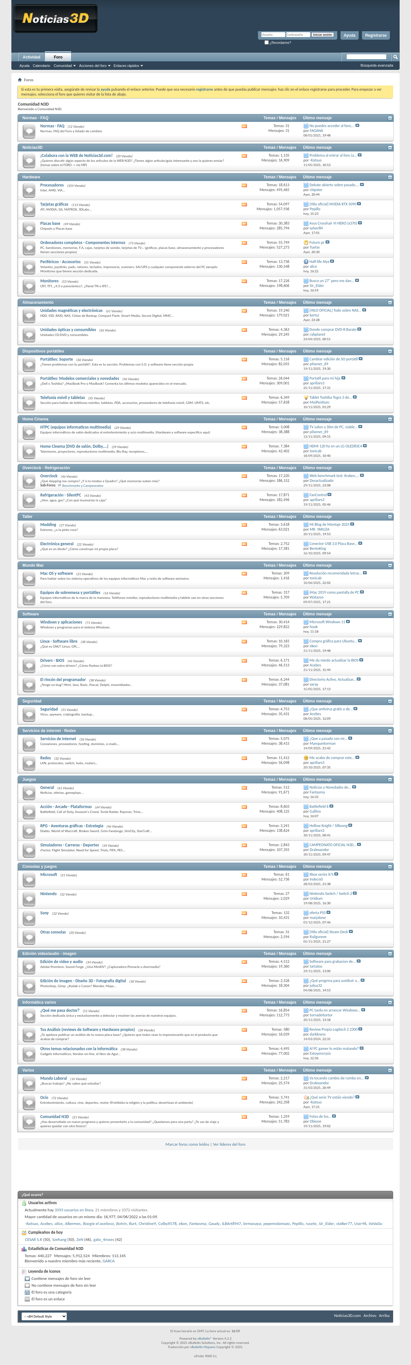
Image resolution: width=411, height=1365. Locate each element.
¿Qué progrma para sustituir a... (335, 980)
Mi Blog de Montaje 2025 (330, 524)
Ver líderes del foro (229, 1144)
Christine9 (147, 1223)
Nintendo (48, 893)
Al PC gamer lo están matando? (334, 1048)
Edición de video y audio (61, 961)
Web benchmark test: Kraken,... (334, 475)
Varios (28, 1070)
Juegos (29, 779)
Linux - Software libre (58, 641)
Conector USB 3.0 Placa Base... (334, 543)
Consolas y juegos (39, 866)
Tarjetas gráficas (54, 204)
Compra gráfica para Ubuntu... (333, 641)
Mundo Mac (33, 565)
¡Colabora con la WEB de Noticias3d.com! (76, 155)
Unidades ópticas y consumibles (68, 329)
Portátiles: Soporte (56, 359)
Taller (27, 516)
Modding (48, 524)
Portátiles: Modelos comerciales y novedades (79, 378)
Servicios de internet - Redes (49, 730)
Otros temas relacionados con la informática (78, 1048)
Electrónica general (56, 543)
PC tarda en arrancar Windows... (335, 1010)
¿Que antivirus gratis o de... (331, 709)
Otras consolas (53, 932)
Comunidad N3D (54, 1116)
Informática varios (39, 1002)
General (47, 787)
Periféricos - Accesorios (60, 261)
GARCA (109, 1260)
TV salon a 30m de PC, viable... (334, 427)
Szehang (59, 1239)
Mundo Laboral (53, 1078)
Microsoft (48, 874)
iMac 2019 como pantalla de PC (334, 592)
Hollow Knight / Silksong (329, 825)
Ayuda (349, 35)
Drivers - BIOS (52, 660)
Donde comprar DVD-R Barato (333, 329)
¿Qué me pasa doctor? (60, 1010)
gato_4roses (104, 1239)
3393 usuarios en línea (74, 1209)
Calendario (41, 66)
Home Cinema (35, 419)
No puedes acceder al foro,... (332, 125)
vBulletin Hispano (203, 1347)
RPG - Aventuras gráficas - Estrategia (71, 825)
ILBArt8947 (231, 1223)
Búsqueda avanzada (377, 65)
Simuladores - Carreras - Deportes (69, 845)
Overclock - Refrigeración (46, 468)
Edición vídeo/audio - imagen (49, 953)
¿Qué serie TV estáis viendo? (332, 1097)
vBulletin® (204, 1338)
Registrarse (376, 35)
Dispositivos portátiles (43, 351)
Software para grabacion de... (333, 961)
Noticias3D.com (347, 1315)
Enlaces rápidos (126, 66)
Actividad (31, 57)
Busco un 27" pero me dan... (332, 280)
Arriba (384, 1315)
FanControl (318, 495)
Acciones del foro (92, 66)
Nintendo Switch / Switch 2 (331, 893)
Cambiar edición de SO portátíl (334, 359)
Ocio (44, 1097)
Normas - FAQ (35, 118)
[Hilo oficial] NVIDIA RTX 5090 (333, 204)
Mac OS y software (56, 573)
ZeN (80, 1239)
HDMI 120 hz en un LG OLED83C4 (336, 446)
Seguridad (32, 701)
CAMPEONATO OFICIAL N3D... (333, 845)
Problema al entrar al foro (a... (333, 155)
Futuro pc (317, 242)
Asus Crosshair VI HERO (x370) (333, 223)
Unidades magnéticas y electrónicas (71, 310)
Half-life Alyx (319, 261)
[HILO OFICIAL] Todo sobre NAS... (336, 310)
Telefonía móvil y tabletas (62, 397)
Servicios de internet (58, 738)
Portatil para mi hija (325, 378)
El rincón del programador (63, 679)
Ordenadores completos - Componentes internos (82, 242)
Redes (45, 757)
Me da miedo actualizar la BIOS (334, 660)
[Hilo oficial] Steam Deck (329, 932)
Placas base (50, 223)
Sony (44, 912)
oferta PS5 (318, 912)
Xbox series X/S (322, 874)
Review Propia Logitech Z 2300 (334, 1029)
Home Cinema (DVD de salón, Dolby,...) (74, 446)
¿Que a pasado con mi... (329, 738)
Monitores (49, 280)
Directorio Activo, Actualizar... (333, 679)
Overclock (49, 475)
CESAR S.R (33, 1239)
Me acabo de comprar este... (332, 757)
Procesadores (52, 185)
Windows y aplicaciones (61, 622)
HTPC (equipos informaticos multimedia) (75, 427)
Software (30, 614)
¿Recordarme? (277, 43)
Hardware (31, 177)
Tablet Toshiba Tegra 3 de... (331, 397)
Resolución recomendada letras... (336, 573)
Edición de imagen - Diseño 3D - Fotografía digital (83, 980)
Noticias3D (32, 147)
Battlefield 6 (319, 806)
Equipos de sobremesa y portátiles (70, 592)
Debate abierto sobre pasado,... (334, 185)
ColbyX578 (167, 1223)
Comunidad (63, 66)
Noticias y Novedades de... (330, 787)
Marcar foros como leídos (187, 1144)
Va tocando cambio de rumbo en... (337, 1078)
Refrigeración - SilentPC (60, 495)
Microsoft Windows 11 (327, 622)
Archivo (370, 1315)
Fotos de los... (320, 1116)
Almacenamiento (38, 302)
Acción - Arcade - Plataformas (66, 806)
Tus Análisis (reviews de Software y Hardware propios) (87, 1029)
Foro (58, 57)
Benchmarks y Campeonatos (82, 485)
